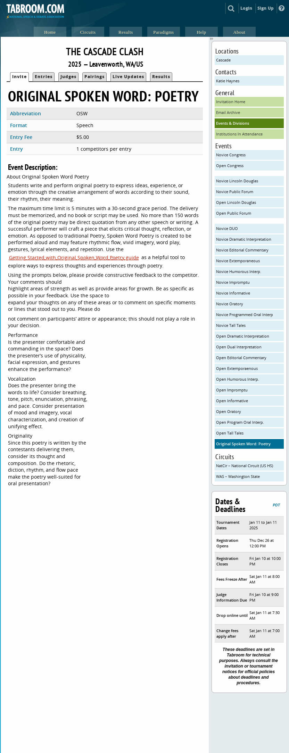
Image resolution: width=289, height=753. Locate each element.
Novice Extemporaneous (238, 260)
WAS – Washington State (238, 476)
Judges (68, 77)
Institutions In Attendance (239, 133)
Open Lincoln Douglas (236, 202)
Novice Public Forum (234, 191)
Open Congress (229, 165)
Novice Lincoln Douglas (237, 180)
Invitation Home (230, 101)
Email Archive (228, 112)
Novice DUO (227, 228)
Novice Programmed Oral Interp (244, 314)
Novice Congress (231, 154)
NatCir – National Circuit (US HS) (244, 465)
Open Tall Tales (229, 433)
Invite (19, 77)
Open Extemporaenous (237, 368)
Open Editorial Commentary (241, 357)
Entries (43, 77)
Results (161, 77)
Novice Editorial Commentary (242, 250)
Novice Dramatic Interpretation (243, 239)
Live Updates (128, 77)
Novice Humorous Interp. (238, 271)
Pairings (94, 77)
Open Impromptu (232, 389)
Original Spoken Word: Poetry (243, 443)
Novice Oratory (229, 303)
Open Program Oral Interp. (240, 422)
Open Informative (232, 400)
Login (246, 8)
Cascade (223, 60)
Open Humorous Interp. (237, 379)
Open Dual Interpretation (239, 346)
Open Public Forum (233, 213)
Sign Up (265, 8)
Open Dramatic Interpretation (242, 336)
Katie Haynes (227, 80)
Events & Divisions (232, 123)
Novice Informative (233, 293)
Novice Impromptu (233, 282)
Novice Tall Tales (231, 325)
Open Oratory (228, 411)
